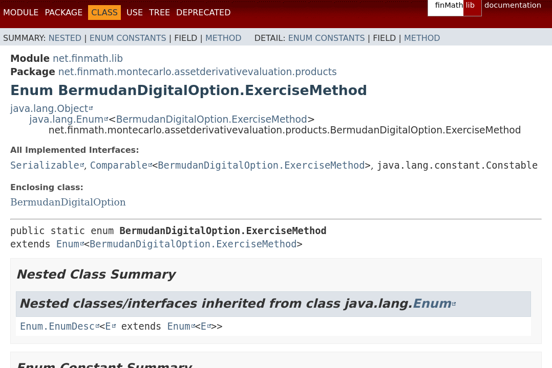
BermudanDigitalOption (68, 202)
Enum (67, 244)
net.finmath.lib (88, 58)
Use (134, 12)
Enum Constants (128, 38)
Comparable (118, 165)
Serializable (44, 165)
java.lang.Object (49, 108)
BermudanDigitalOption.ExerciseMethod (211, 119)
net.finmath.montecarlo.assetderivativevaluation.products (197, 71)
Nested (65, 38)
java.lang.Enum (66, 119)
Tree (159, 12)
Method (223, 38)
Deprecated (203, 12)
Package (63, 12)
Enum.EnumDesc (57, 326)
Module (20, 12)
